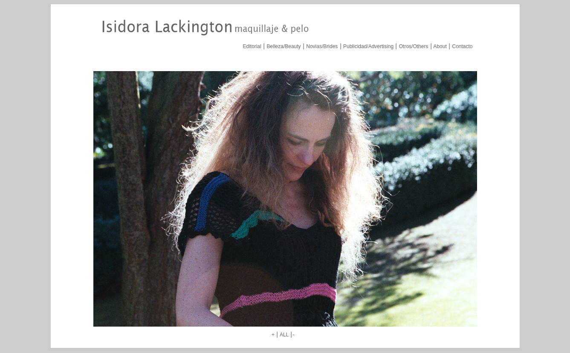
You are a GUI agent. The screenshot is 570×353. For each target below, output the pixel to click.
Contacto (462, 46)
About (439, 46)
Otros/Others (413, 46)
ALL (284, 335)
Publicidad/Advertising (368, 46)
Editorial (252, 46)
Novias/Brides (322, 46)
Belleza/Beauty (284, 46)
